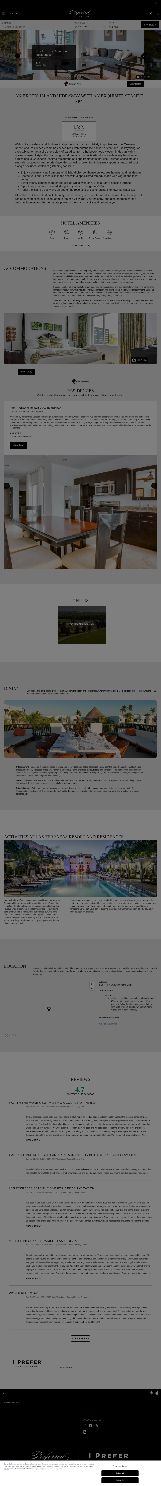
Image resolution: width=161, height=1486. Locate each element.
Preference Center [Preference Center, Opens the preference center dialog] (120, 1466)
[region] (80, 1473)
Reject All (120, 1473)
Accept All (120, 1480)
